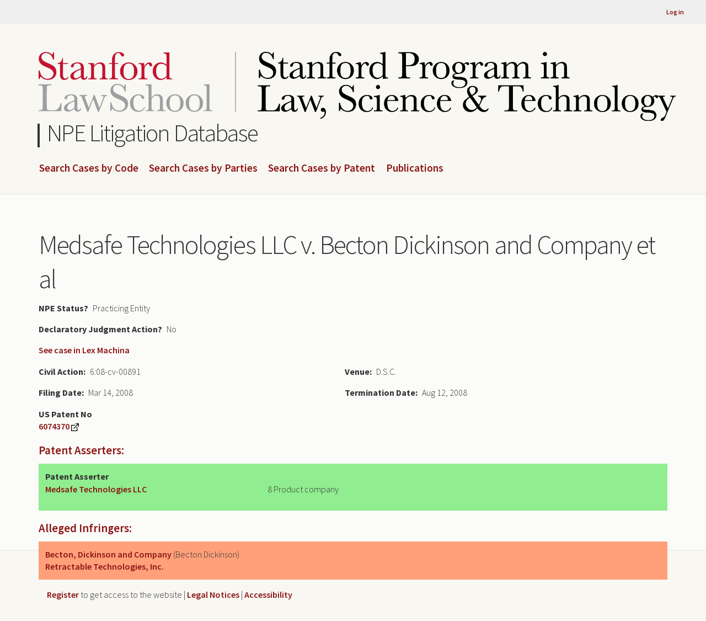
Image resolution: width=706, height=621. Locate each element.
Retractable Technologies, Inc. (104, 566)
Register (63, 594)
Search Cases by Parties (203, 168)
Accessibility (268, 594)
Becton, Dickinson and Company (108, 554)
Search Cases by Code (88, 168)
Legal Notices (213, 594)
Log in (675, 12)
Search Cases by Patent (321, 168)
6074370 (54, 426)
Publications (414, 168)
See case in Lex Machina (84, 349)
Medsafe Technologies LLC (96, 489)
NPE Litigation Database (152, 133)
